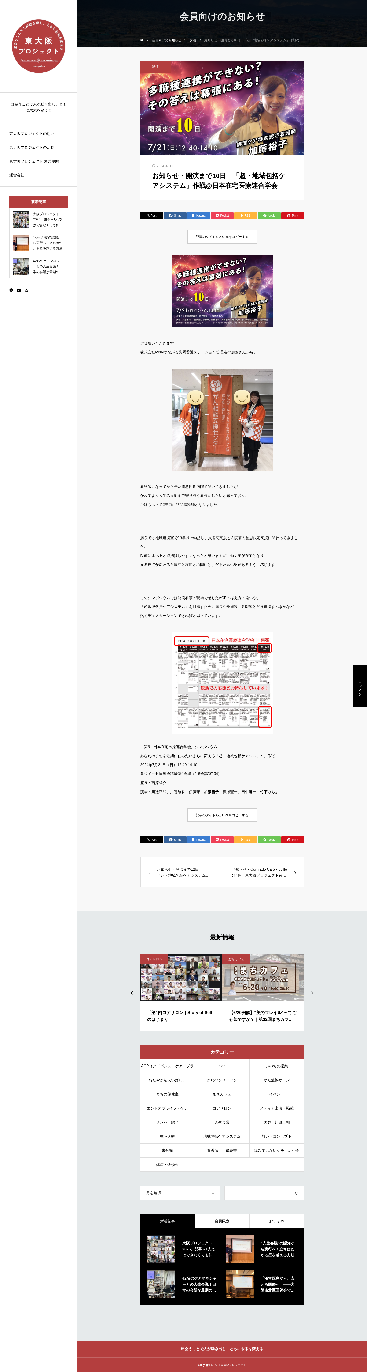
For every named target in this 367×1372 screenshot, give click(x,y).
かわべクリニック (222, 1080)
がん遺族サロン (277, 1080)
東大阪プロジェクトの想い (31, 134)
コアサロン (154, 959)
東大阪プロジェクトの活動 (31, 147)
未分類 (167, 1150)
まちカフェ (236, 959)
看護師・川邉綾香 (222, 1150)
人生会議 (221, 1122)
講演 (155, 67)
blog (221, 1066)
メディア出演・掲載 (277, 1108)
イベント (276, 1094)
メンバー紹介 (167, 1122)
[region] (38, 686)
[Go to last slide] (132, 993)
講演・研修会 (167, 1165)
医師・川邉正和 (277, 1122)
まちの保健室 (167, 1094)
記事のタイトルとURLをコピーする (222, 237)
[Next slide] (312, 993)
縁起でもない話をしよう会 (276, 1150)
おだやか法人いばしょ (167, 1080)
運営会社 (16, 175)
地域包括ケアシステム (222, 1136)
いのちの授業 (276, 1066)
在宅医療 (167, 1136)
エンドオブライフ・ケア (167, 1108)
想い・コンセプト (277, 1136)
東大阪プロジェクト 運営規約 (34, 161)
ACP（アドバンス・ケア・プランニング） (167, 1068)
